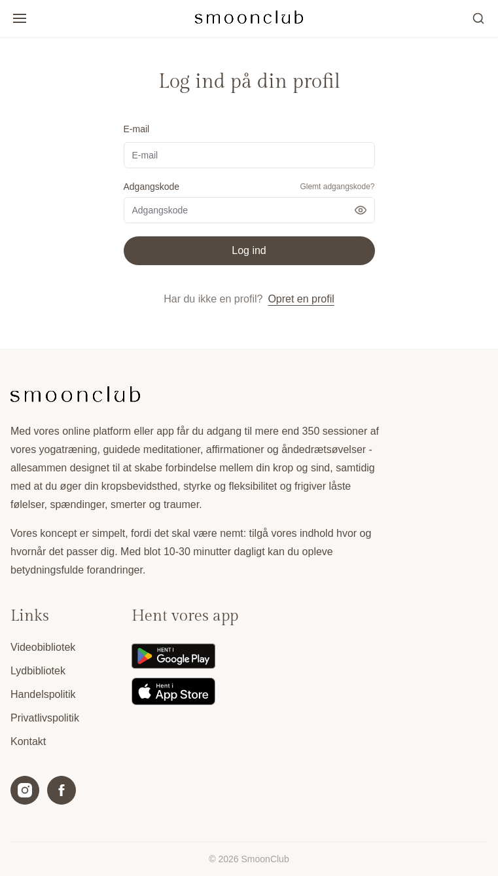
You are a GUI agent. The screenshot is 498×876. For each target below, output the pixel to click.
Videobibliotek (42, 647)
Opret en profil (301, 298)
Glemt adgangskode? (337, 186)
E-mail (137, 129)
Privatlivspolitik (44, 717)
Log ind (249, 250)
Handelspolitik (43, 694)
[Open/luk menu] (19, 18)
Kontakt (28, 741)
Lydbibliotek (37, 670)
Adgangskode (152, 186)
